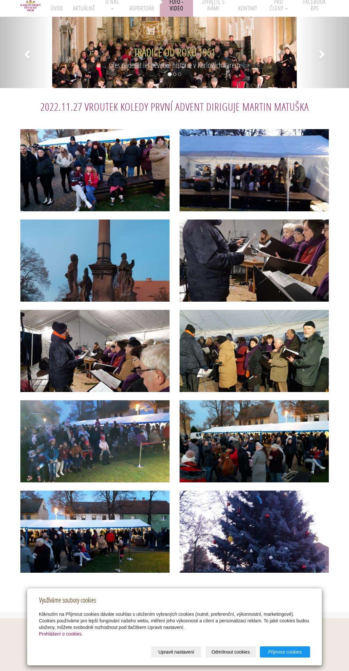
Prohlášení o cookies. (61, 633)
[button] (26, 52)
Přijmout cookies (285, 652)
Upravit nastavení (176, 652)
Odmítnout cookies (230, 652)
